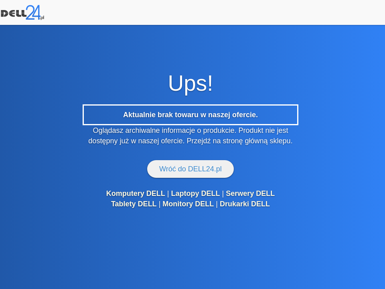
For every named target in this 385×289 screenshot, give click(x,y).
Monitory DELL (188, 204)
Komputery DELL (135, 193)
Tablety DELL (134, 204)
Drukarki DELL (245, 204)
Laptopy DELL (195, 193)
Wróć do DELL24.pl (190, 169)
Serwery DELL (250, 193)
